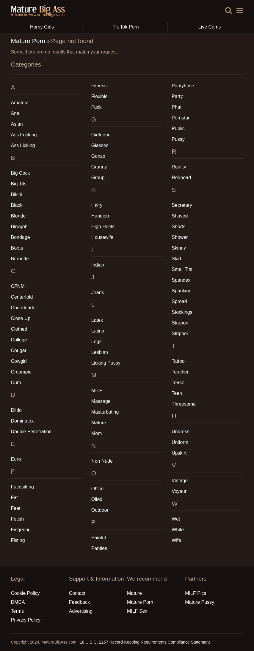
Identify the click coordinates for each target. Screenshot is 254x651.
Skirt (176, 258)
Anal (16, 113)
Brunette (20, 258)
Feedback (79, 602)
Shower (180, 237)
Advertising (80, 611)
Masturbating (105, 411)
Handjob (100, 215)
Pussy (178, 139)
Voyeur (179, 491)
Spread (179, 301)
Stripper (180, 333)
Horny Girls (57, 27)
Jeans (97, 292)
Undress (180, 431)
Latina (97, 330)
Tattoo (178, 361)
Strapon (180, 322)
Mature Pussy (199, 602)
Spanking (182, 290)
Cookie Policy (25, 593)
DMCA (18, 602)
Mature (98, 422)
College (19, 339)
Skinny (179, 247)
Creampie (21, 371)
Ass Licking (23, 145)
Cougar (18, 350)
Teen (177, 393)
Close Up (21, 318)
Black (17, 205)
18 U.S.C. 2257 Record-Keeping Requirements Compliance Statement (145, 642)
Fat (14, 497)
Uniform (180, 442)
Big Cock (20, 173)
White (178, 529)
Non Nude (102, 461)
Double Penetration (31, 431)
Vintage (180, 480)
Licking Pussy (105, 362)
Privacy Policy (26, 619)
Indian (97, 264)
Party (177, 96)
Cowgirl (19, 361)
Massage (101, 401)
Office (97, 488)
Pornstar (180, 117)
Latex (97, 320)
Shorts (178, 226)
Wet (176, 518)
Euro (16, 459)
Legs (96, 341)
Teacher (180, 371)
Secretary (182, 205)
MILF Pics (195, 593)
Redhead (181, 177)
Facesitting (22, 486)
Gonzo (98, 156)
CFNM (18, 286)
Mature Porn (28, 40)
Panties (99, 548)
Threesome (184, 403)
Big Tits (18, 183)
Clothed (19, 329)
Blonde (18, 215)
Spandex (181, 280)
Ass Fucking (24, 134)
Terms (17, 611)
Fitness (99, 85)
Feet (16, 508)
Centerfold (22, 297)
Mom (96, 433)
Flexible (99, 96)
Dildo (16, 410)
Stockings (182, 312)
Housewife (102, 237)
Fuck (96, 107)
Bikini (16, 194)
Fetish (17, 518)
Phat (176, 107)
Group (97, 177)
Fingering (21, 529)
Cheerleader (24, 307)
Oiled (96, 499)
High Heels (103, 226)
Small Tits (182, 269)
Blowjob (19, 226)
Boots (17, 247)
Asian (17, 124)
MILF (96, 390)
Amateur (20, 102)
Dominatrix (22, 420)
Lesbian (99, 352)
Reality (179, 166)
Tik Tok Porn (140, 27)
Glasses (100, 145)
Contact (77, 593)
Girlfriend (101, 134)
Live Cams (209, 26)
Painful (98, 537)
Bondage (20, 237)
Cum (16, 382)
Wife (176, 540)
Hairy (96, 205)
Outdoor (100, 510)
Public (178, 128)
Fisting (18, 540)
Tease (178, 382)
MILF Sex (137, 611)
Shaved (180, 215)
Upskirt (179, 452)
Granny (99, 166)
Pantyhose (183, 85)
